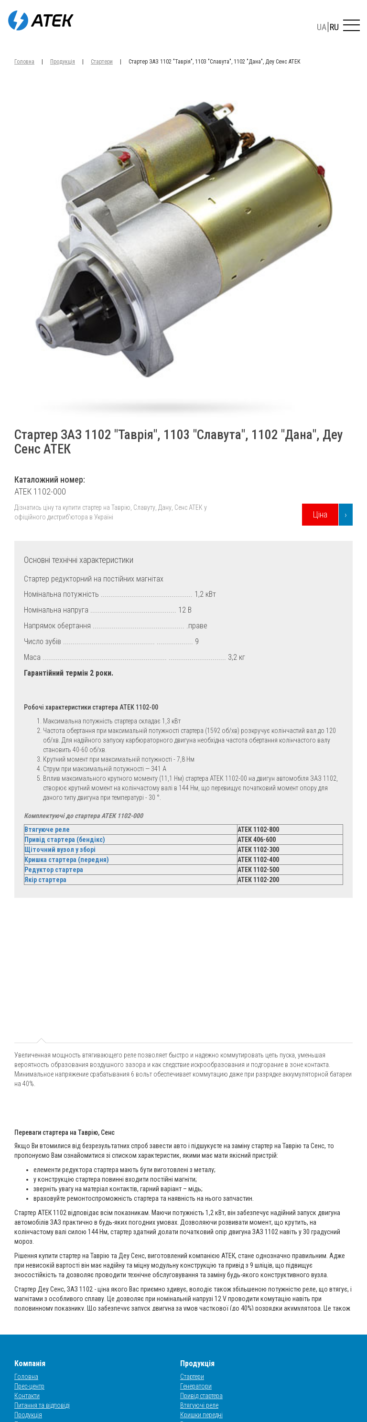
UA (321, 27)
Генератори (196, 1386)
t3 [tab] (150, 977)
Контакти (27, 1396)
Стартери (102, 61)
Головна (24, 61)
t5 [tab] (259, 977)
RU (334, 27)
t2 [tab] (96, 977)
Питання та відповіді (42, 1405)
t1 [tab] (41, 977)
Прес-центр (29, 1386)
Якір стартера (45, 879)
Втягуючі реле (199, 1405)
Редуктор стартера (53, 869)
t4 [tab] (204, 977)
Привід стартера (201, 1396)
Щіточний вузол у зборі (60, 849)
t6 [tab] (313, 977)
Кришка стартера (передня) (66, 859)
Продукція (62, 61)
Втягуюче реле (47, 829)
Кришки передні (201, 1415)
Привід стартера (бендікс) (64, 839)
